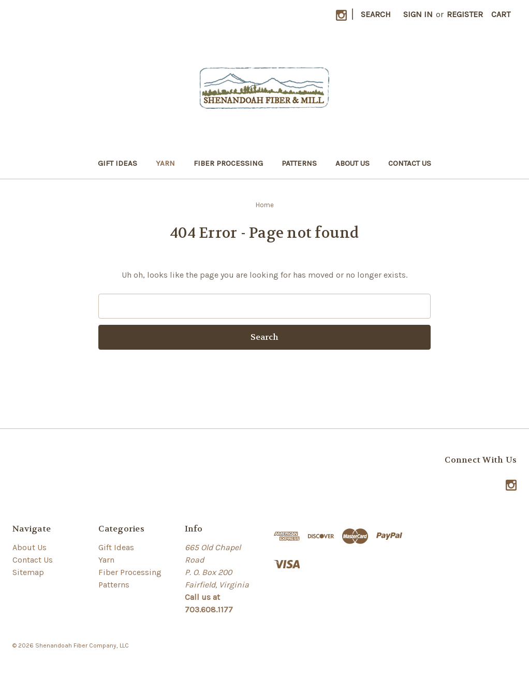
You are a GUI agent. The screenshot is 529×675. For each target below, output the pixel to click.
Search (376, 14)
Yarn (165, 163)
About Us (352, 163)
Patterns (299, 163)
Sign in (418, 14)
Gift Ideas (117, 163)
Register (465, 14)
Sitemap (28, 572)
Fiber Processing (228, 163)
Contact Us (409, 163)
